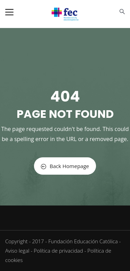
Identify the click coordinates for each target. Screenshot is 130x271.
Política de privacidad (58, 250)
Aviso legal (17, 250)
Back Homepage (65, 166)
